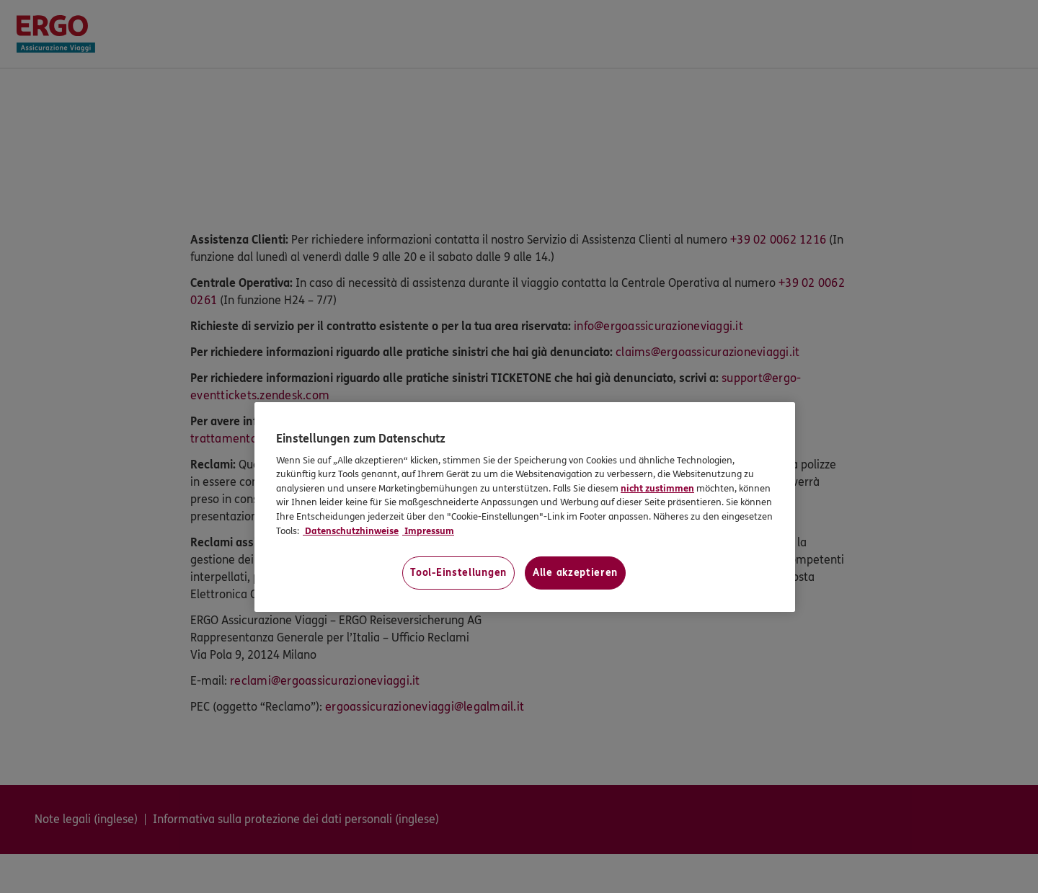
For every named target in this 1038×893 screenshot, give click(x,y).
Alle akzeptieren (575, 573)
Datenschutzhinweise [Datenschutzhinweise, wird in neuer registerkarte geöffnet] (351, 531)
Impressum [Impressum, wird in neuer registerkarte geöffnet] (428, 531)
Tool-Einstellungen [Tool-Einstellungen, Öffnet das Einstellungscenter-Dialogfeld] (458, 573)
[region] (524, 507)
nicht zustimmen (657, 488)
